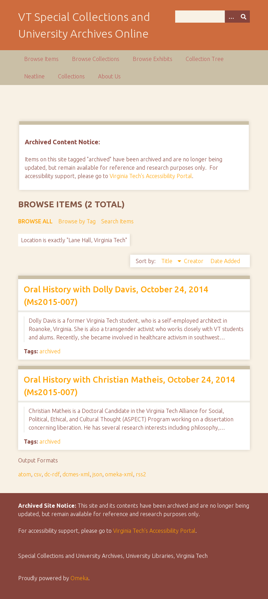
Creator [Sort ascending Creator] (194, 261)
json (97, 474)
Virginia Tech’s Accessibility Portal (154, 531)
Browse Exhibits (152, 59)
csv (38, 474)
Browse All (35, 221)
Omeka (79, 578)
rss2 (141, 474)
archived (49, 351)
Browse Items (41, 59)
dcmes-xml (76, 474)
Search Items (117, 221)
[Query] (212, 16)
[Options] (231, 16)
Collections (71, 76)
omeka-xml (119, 474)
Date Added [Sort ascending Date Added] (225, 261)
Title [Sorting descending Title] (167, 261)
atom (24, 474)
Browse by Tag (77, 221)
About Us (109, 76)
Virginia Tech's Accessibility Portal (151, 176)
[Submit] (243, 16)
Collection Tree (205, 59)
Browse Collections (95, 59)
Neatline (34, 76)
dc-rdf (52, 474)
